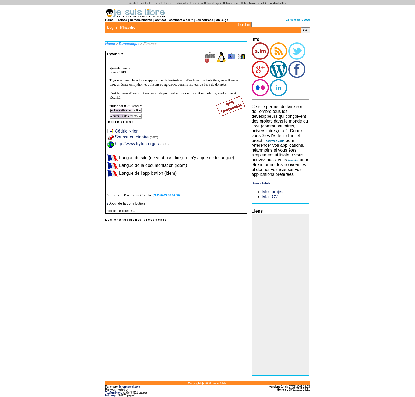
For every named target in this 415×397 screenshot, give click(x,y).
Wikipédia (182, 3)
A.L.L (132, 3)
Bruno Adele (261, 183)
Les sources (204, 20)
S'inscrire (127, 28)
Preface (121, 20)
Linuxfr (168, 3)
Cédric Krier (126, 131)
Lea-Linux (197, 3)
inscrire (293, 160)
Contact (160, 20)
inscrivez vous (274, 140)
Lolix (157, 3)
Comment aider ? (181, 20)
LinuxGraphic (214, 3)
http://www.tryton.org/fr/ (137, 143)
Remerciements (141, 20)
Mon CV (270, 196)
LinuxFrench (233, 3)
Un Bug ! (222, 20)
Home (109, 20)
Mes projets (273, 191)
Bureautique (129, 44)
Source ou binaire (136, 137)
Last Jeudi (145, 3)
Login (112, 28)
